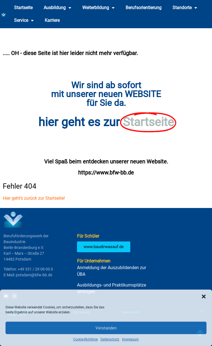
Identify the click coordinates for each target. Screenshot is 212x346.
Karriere (52, 20)
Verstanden (106, 328)
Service (24, 20)
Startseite (23, 7)
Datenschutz (109, 339)
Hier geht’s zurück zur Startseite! (34, 198)
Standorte (185, 8)
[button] (203, 296)
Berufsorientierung (143, 7)
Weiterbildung (98, 8)
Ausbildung (57, 8)
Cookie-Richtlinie (85, 339)
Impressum (130, 339)
